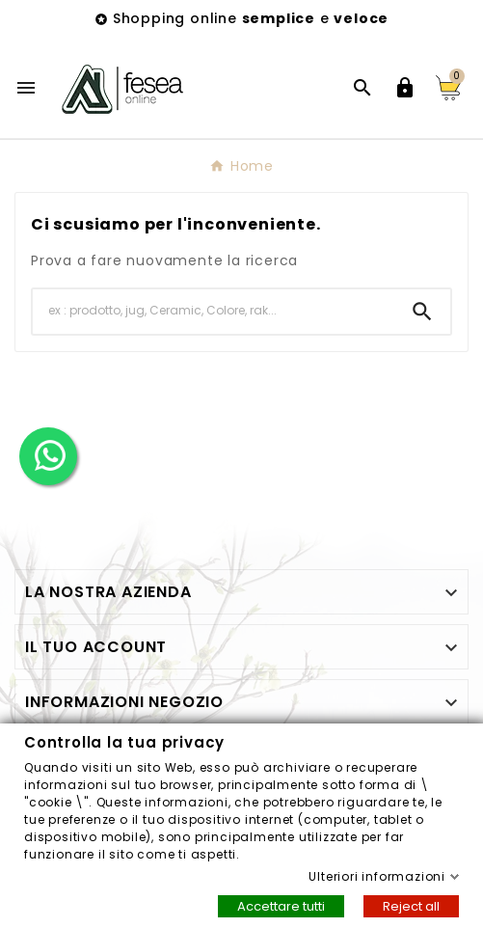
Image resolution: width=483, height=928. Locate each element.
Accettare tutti (281, 905)
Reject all (411, 905)
